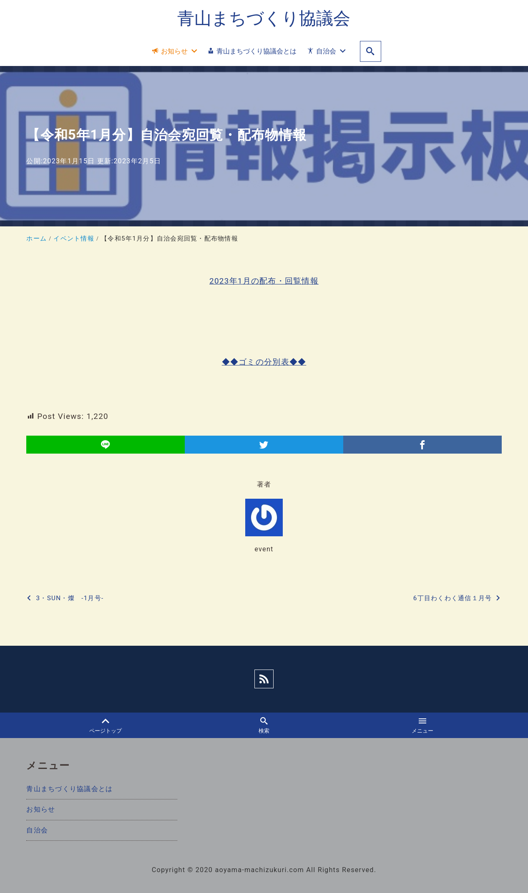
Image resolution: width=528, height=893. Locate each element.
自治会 (37, 830)
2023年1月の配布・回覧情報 (264, 281)
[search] (370, 51)
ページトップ (106, 725)
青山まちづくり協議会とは (69, 789)
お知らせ (40, 810)
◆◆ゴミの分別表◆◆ (264, 362)
